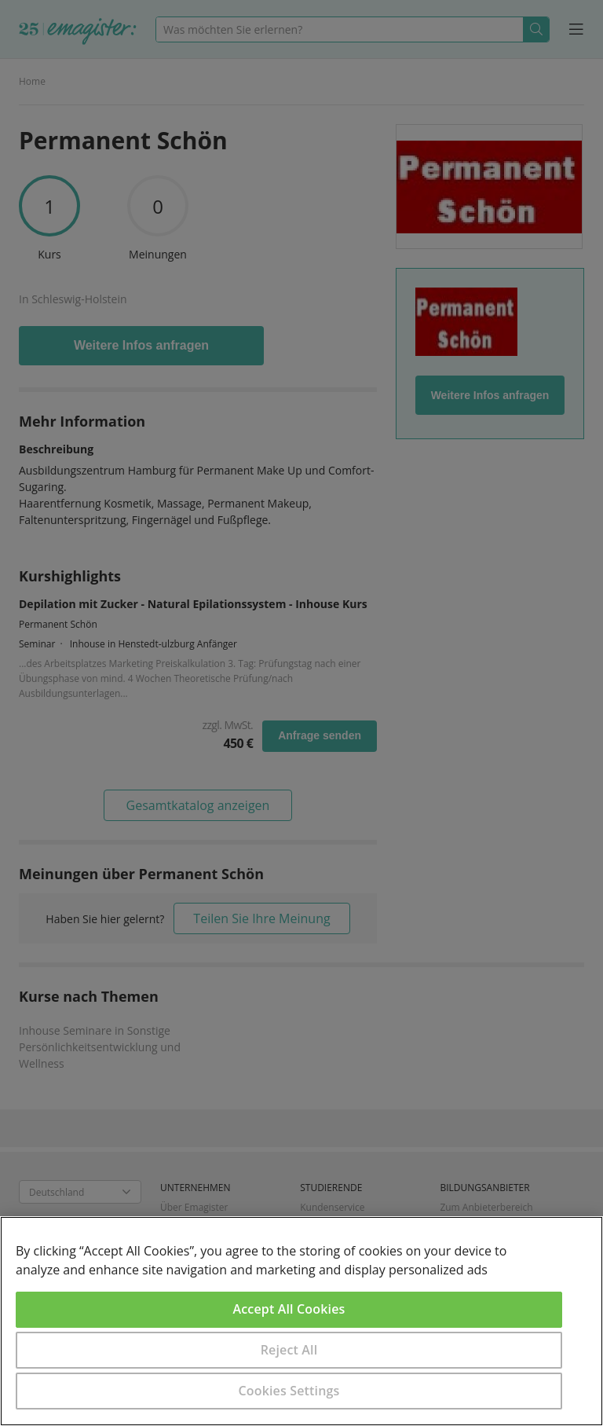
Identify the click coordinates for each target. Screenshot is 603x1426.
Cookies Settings (289, 1390)
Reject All (289, 1349)
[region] (301, 1321)
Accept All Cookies (289, 1309)
